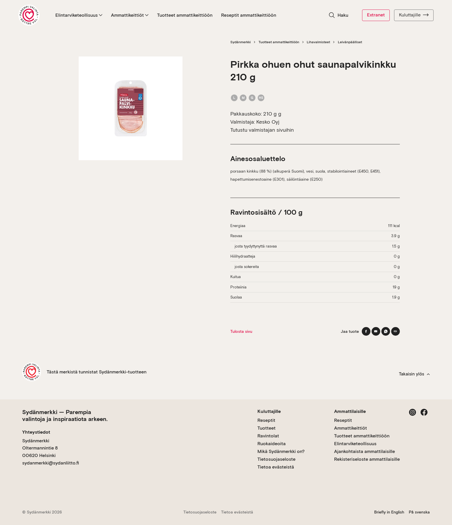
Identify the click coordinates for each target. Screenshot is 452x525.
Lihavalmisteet (318, 42)
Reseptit (266, 420)
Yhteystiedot (36, 432)
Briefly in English (389, 512)
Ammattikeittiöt (129, 15)
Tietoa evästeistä (275, 467)
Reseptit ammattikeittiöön (248, 15)
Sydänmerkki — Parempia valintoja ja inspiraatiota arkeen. (65, 415)
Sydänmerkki (240, 42)
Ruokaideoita (271, 443)
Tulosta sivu (241, 331)
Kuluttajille (414, 15)
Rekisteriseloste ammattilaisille (367, 459)
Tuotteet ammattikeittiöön (184, 15)
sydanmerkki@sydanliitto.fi (50, 463)
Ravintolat (268, 436)
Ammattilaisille (350, 411)
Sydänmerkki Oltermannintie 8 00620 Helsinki (40, 448)
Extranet (376, 15)
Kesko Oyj (267, 122)
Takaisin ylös (414, 374)
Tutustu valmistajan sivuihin (262, 130)
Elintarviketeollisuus (78, 15)
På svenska (419, 512)
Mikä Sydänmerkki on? (281, 451)
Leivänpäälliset (350, 42)
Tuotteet (266, 428)
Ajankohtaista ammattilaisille (364, 451)
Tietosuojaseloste (276, 459)
